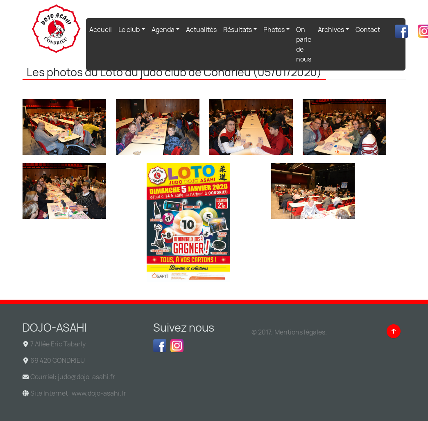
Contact (368, 29)
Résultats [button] (237, 29)
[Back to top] (394, 331)
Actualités (201, 29)
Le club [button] (129, 29)
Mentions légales (299, 332)
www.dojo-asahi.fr (99, 393)
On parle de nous (303, 44)
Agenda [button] (163, 29)
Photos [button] (274, 29)
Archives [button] (331, 29)
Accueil (102, 29)
